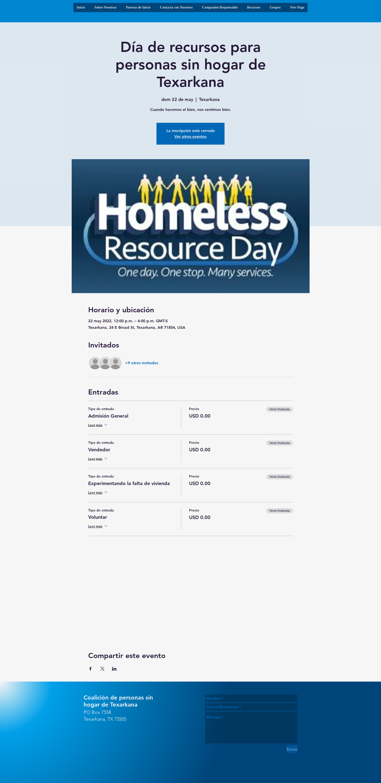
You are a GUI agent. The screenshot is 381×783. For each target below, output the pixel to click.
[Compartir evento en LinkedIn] (114, 669)
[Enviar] (292, 749)
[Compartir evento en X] (102, 669)
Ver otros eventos (190, 136)
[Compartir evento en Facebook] (90, 669)
